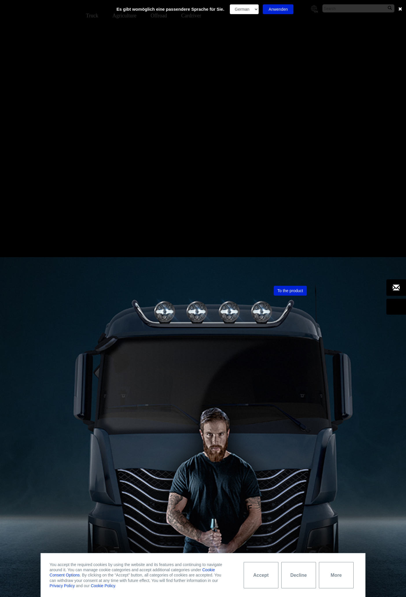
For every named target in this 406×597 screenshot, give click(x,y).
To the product (290, 62)
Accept (261, 575)
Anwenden (278, 9)
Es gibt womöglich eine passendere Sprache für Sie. (171, 9)
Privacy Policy (62, 585)
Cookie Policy (103, 585)
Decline (298, 575)
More (336, 575)
